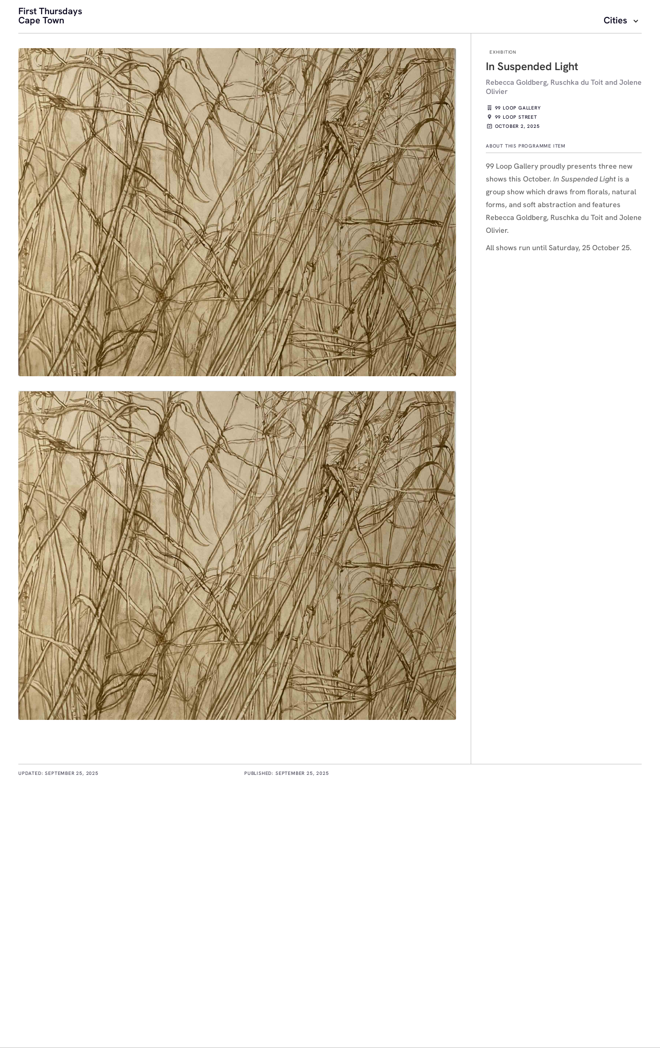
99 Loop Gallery (518, 108)
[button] (623, 21)
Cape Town (41, 21)
